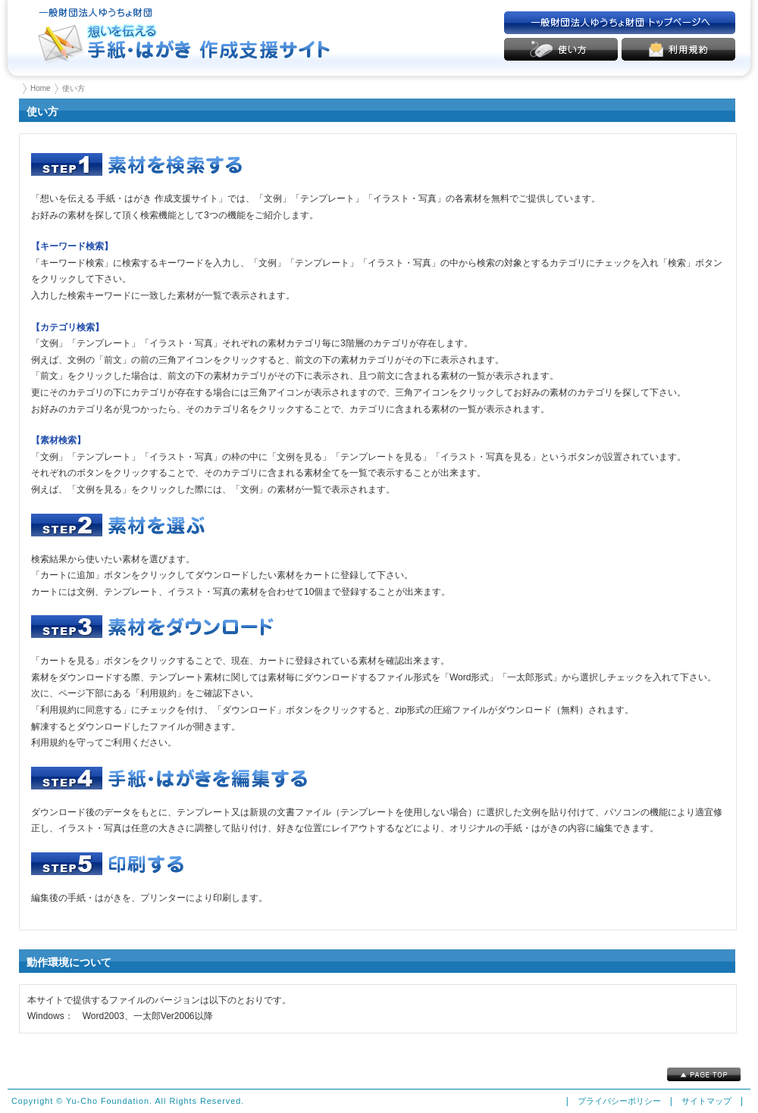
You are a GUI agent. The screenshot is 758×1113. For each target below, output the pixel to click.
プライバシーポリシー (619, 1100)
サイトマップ (706, 1100)
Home (40, 88)
